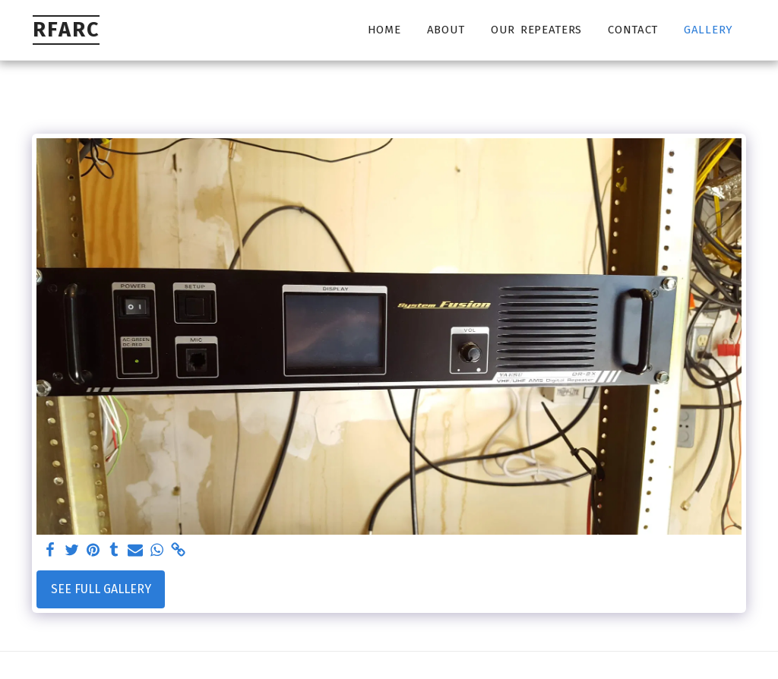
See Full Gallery (101, 589)
